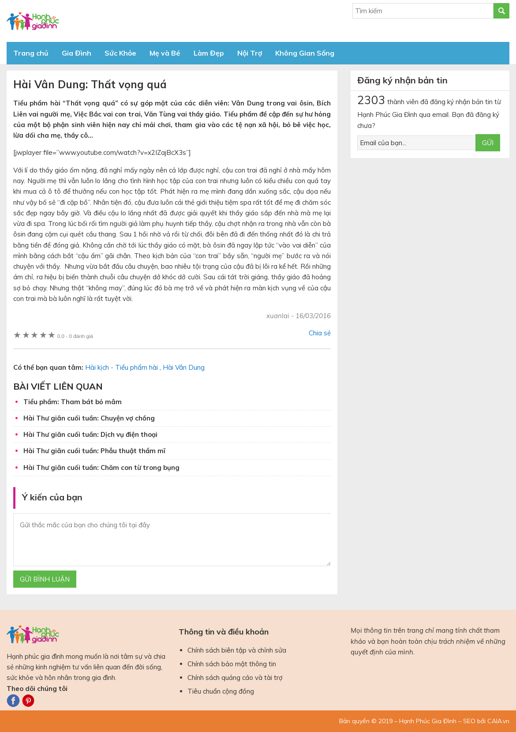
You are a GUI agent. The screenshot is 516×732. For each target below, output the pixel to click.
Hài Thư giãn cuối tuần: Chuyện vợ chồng (89, 418)
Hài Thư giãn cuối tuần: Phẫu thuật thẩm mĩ (94, 451)
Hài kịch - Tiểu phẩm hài (121, 367)
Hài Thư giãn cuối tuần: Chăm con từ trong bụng (101, 467)
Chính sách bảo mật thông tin (231, 664)
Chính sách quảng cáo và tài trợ (235, 677)
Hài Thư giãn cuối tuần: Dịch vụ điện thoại (90, 434)
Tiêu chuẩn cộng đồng (220, 691)
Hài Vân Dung (184, 367)
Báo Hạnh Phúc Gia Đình (86, 21)
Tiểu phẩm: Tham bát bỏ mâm (72, 402)
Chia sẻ (320, 333)
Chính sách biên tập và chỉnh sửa (236, 650)
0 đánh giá (75, 336)
